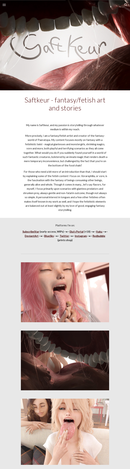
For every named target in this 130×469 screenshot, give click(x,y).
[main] (65, 103)
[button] (4, 5)
